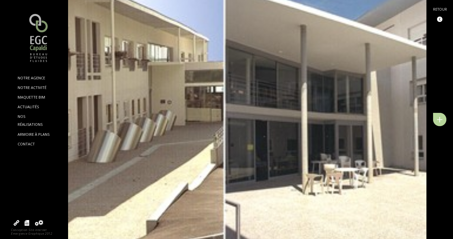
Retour (440, 9)
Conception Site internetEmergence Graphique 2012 (31, 232)
